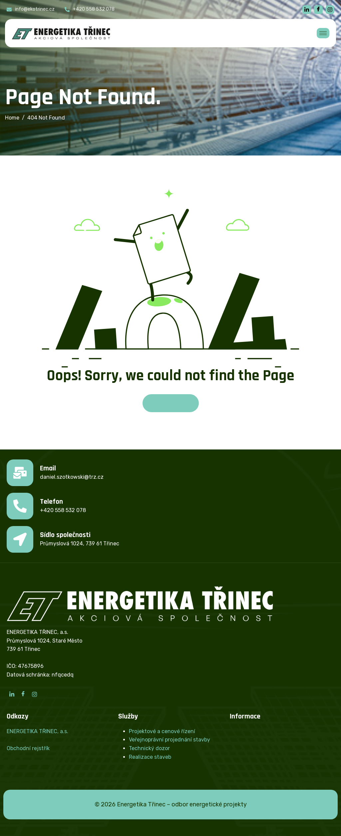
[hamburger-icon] (323, 33)
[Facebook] (318, 9)
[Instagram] (34, 694)
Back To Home (170, 403)
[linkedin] (306, 9)
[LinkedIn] (12, 694)
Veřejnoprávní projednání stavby (169, 739)
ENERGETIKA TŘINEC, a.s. (37, 731)
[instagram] (330, 9)
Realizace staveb (150, 757)
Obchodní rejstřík (28, 748)
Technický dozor (149, 748)
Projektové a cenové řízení (162, 731)
